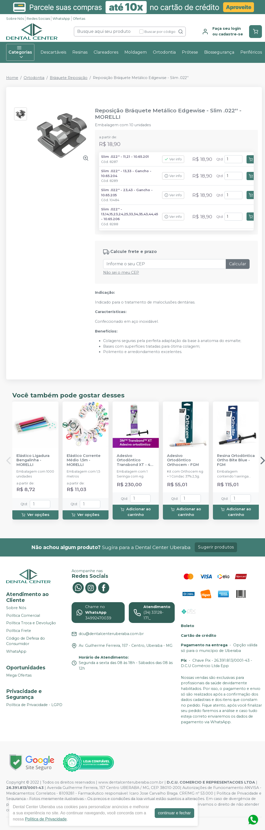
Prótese (190, 52)
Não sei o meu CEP (121, 272)
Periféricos (251, 52)
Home (12, 77)
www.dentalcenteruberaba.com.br (130, 782)
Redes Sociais (38, 19)
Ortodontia (164, 52)
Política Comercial (23, 615)
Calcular (237, 263)
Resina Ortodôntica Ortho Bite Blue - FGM (236, 460)
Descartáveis (53, 52)
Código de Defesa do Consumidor (25, 641)
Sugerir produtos (216, 547)
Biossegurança (219, 52)
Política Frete (18, 630)
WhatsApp (61, 19)
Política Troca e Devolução (31, 623)
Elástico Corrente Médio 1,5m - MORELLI (84, 460)
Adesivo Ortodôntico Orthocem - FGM (183, 460)
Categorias (20, 52)
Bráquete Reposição (68, 77)
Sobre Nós (15, 19)
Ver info (173, 159)
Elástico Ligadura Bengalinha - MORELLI (33, 460)
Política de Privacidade (46, 819)
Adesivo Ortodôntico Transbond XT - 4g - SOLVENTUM (135, 460)
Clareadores (106, 52)
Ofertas (79, 19)
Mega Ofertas (19, 675)
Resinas (79, 52)
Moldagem (135, 52)
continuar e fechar (174, 813)
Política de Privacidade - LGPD (34, 704)
